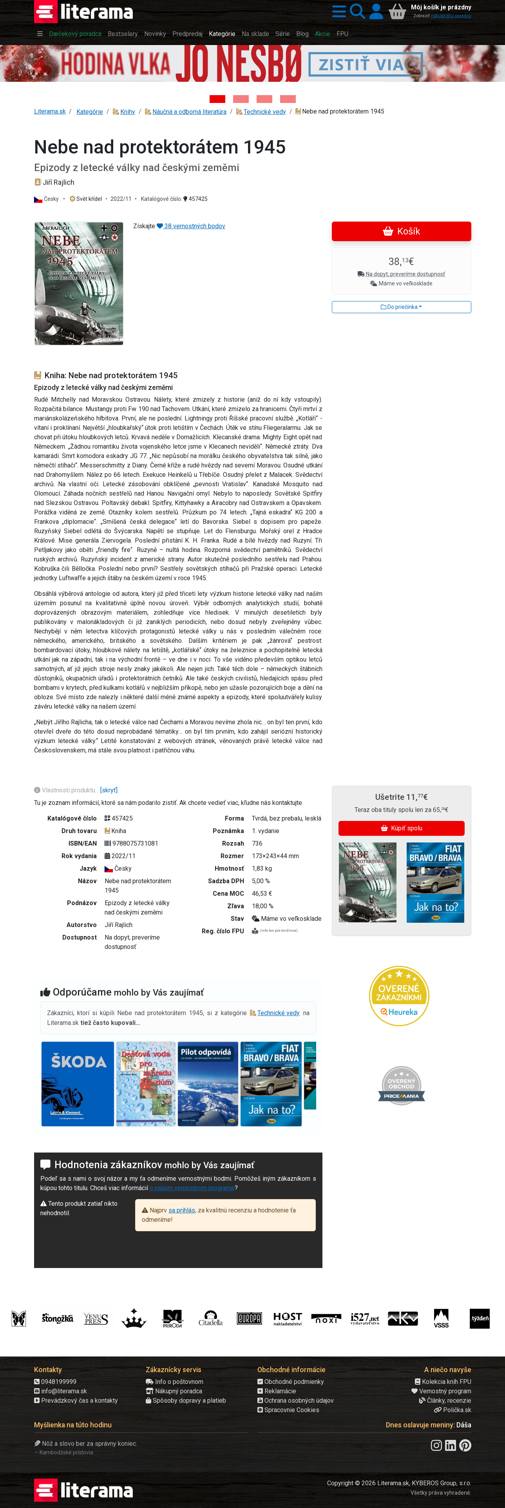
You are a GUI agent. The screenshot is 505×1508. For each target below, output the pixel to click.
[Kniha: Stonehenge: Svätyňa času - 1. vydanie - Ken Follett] (288, 99)
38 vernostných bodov (191, 226)
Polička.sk (452, 1410)
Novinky (155, 34)
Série (282, 34)
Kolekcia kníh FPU (443, 1381)
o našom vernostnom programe (192, 1188)
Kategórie (222, 34)
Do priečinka (399, 307)
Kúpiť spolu (401, 828)
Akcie (322, 34)
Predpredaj (187, 34)
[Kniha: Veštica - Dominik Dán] (241, 99)
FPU (342, 34)
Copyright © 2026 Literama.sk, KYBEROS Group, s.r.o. (399, 1483)
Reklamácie (276, 1391)
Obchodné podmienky (290, 1381)
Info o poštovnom (174, 1381)
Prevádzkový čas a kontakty (76, 1400)
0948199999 (55, 1381)
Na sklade (255, 34)
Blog (302, 34)
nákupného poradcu (451, 15)
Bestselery (123, 34)
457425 (195, 199)
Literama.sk (50, 111)
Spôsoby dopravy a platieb (186, 1400)
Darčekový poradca (75, 34)
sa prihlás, (182, 1210)
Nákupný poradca (174, 1391)
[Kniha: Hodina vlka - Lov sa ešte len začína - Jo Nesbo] (217, 99)
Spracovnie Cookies (288, 1410)
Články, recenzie (445, 1400)
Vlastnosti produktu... (67, 790)
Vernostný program (441, 1391)
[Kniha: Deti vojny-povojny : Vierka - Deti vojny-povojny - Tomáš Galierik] (264, 99)
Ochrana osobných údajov (295, 1400)
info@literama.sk (60, 1391)
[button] (337, 12)
